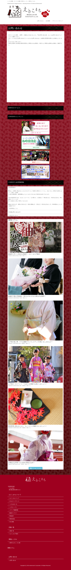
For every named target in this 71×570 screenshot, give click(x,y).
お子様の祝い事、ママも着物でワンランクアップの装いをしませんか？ (30, 342)
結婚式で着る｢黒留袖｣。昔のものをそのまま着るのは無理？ (27, 296)
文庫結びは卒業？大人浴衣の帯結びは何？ (21, 462)
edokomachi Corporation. (35, 565)
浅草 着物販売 (22, 343)
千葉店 (20, 255)
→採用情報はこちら (13, 208)
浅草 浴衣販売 (21, 464)
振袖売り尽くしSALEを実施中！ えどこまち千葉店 (24, 254)
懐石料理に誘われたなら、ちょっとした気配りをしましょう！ (27, 426)
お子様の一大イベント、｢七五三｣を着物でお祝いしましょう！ (27, 384)
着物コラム (24, 255)
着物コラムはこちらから (35, 468)
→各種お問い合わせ (13, 215)
